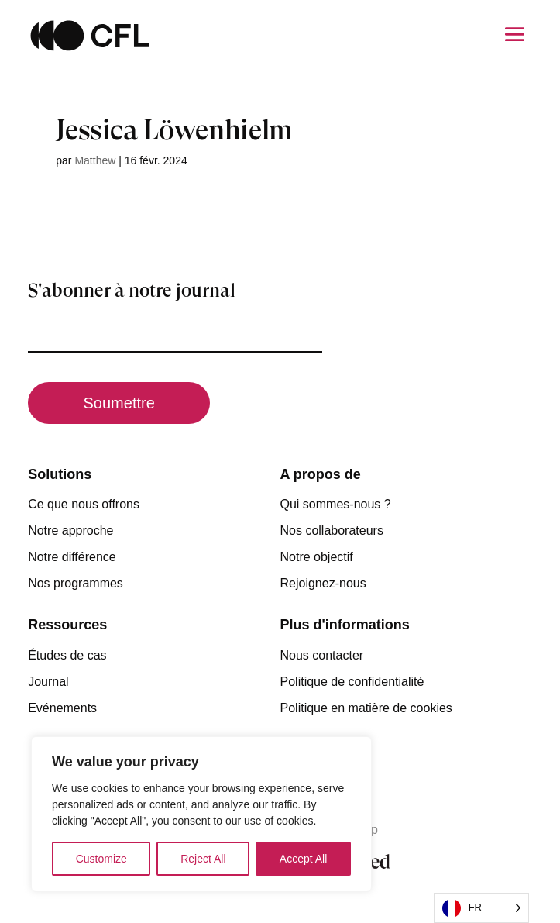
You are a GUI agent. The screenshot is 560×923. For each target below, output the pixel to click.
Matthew (94, 160)
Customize (101, 858)
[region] (201, 814)
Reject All (202, 858)
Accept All (303, 858)
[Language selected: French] (481, 908)
